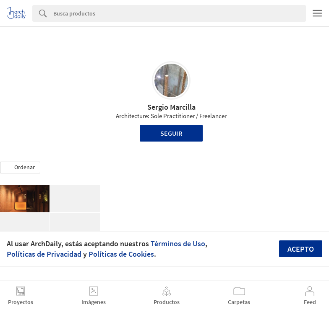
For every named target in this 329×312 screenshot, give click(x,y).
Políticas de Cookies (121, 254)
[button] (20, 167)
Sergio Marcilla (171, 107)
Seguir (171, 133)
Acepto (300, 249)
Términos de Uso (178, 243)
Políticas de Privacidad (44, 254)
